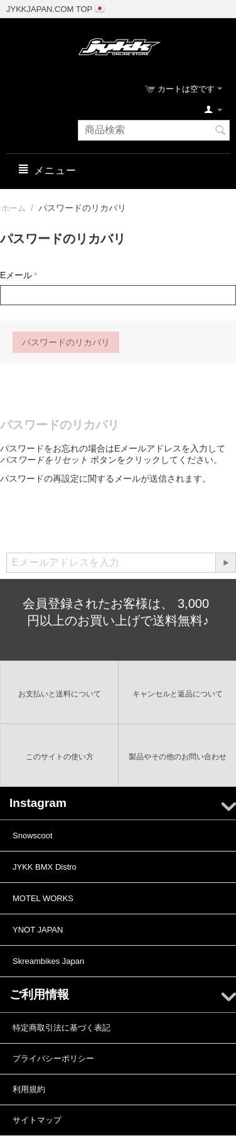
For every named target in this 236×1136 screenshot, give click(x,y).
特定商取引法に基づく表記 (61, 1027)
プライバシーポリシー (53, 1058)
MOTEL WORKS (43, 898)
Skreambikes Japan (48, 961)
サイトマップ (37, 1120)
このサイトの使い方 (60, 756)
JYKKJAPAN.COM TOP (49, 9)
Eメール (16, 275)
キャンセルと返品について (177, 694)
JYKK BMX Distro (45, 867)
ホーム (13, 208)
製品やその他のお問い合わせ (178, 756)
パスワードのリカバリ (66, 342)
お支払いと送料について (59, 694)
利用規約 (29, 1089)
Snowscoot (33, 835)
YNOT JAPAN (38, 929)
